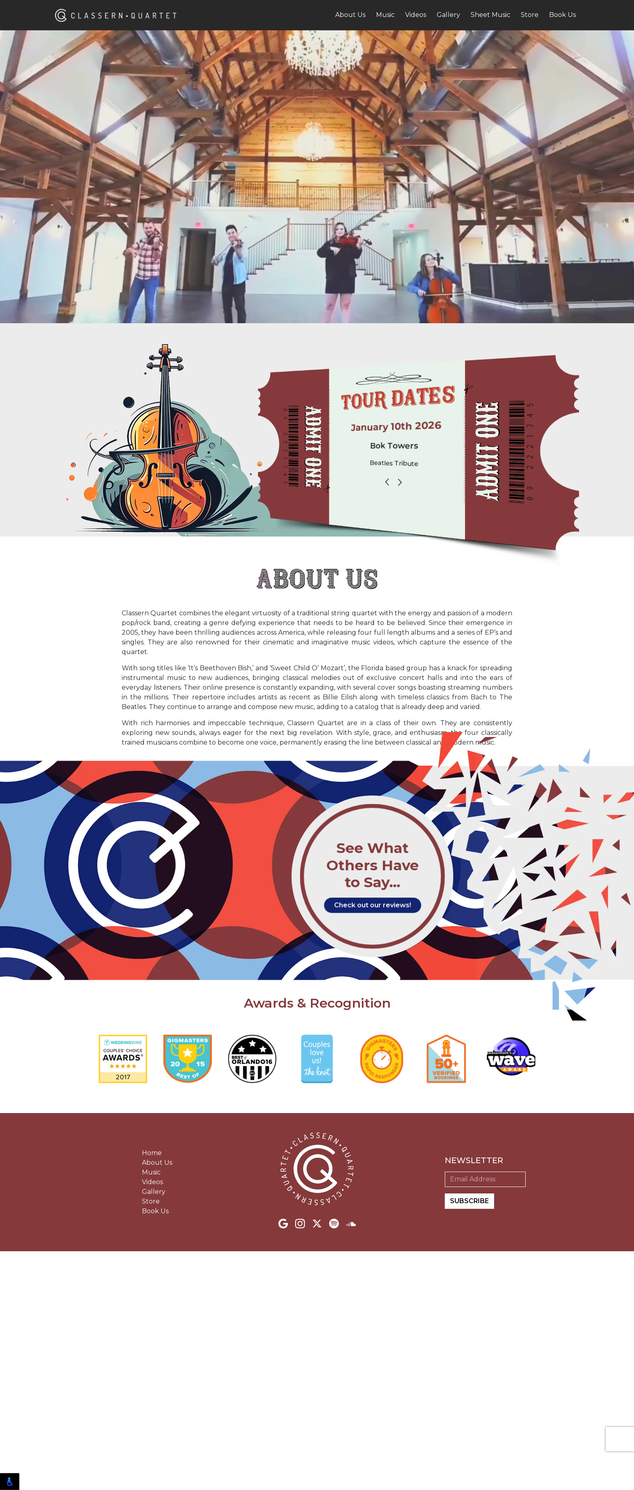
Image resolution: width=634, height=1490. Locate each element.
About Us (350, 15)
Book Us (562, 15)
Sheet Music (490, 15)
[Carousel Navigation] (398, 483)
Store (530, 15)
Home (152, 1391)
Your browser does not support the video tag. (317, 208)
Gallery (448, 15)
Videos (415, 15)
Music (385, 15)
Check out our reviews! (372, 1140)
